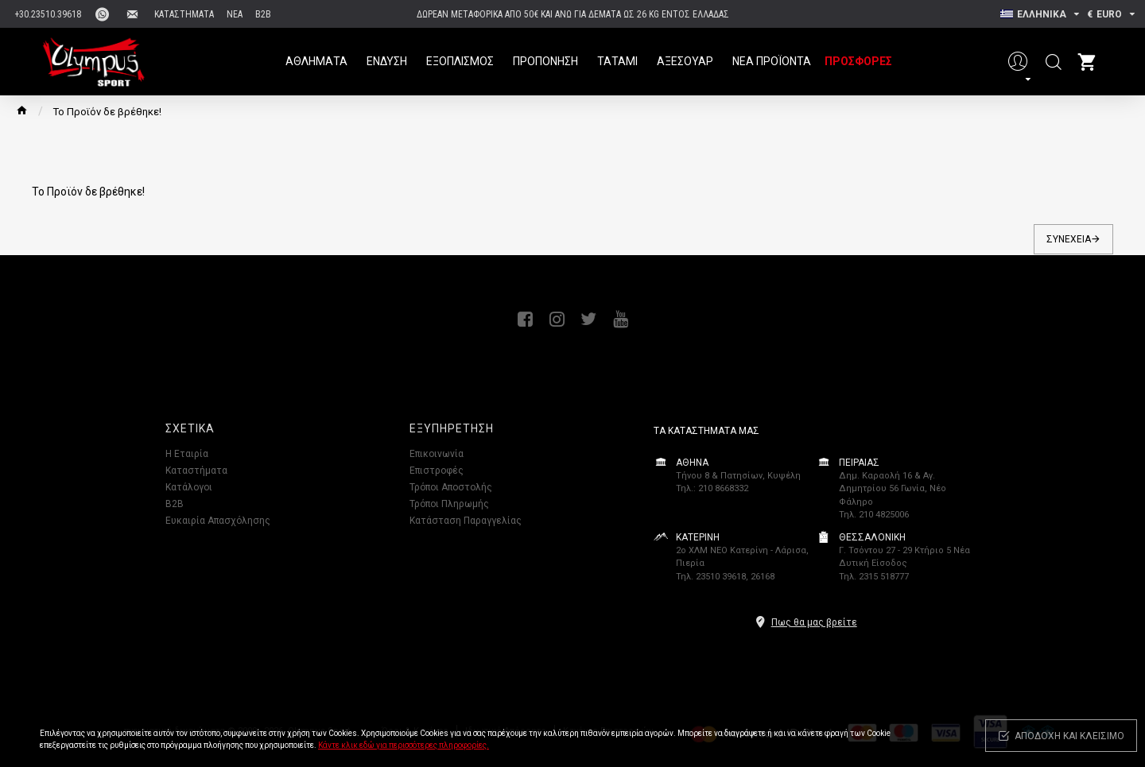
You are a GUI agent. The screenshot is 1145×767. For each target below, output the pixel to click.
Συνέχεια (1068, 239)
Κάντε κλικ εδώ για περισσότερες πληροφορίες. (403, 745)
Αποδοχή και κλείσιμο (1069, 736)
